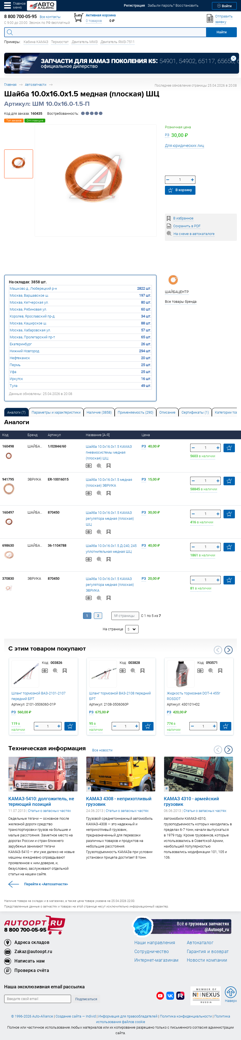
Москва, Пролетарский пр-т (32, 337)
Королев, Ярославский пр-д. (32, 316)
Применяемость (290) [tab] (135, 412)
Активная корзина (101, 15)
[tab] (16, 412)
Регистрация (134, 5)
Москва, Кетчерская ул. (29, 302)
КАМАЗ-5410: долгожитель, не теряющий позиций (41, 801)
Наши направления (154, 942)
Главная (10, 84)
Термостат (60, 41)
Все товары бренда (181, 301)
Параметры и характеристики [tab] (56, 412)
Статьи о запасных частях (49, 810)
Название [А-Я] (98, 434)
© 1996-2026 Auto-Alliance (32, 1016)
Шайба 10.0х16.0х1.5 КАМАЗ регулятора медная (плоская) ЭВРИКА (110, 584)
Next (228, 650)
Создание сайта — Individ (76, 1016)
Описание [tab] (167, 412)
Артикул (55, 434)
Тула (13, 385)
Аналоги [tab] (16, 412)
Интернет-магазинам (156, 960)
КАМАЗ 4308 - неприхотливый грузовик (119, 801)
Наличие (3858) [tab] (99, 412)
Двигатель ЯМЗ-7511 (118, 41)
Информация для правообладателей (127, 1016)
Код (5, 434)
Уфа (13, 371)
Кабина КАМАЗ (36, 41)
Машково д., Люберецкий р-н (33, 288)
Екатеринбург (21, 344)
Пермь (15, 364)
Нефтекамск (20, 358)
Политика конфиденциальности (186, 1016)
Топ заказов (13, 120)
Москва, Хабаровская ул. (30, 330)
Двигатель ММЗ (85, 41)
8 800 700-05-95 (25, 930)
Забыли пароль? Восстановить (173, 5)
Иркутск (16, 378)
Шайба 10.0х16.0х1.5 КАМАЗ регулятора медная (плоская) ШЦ (110, 518)
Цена (146, 434)
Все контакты (50, 17)
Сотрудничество (151, 951)
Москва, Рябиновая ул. (28, 309)
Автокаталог (200, 942)
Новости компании (207, 960)
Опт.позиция (35, 120)
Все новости (102, 750)
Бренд (32, 434)
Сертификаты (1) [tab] (195, 412)
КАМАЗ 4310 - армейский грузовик (191, 801)
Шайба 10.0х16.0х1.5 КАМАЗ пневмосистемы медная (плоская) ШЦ (109, 452)
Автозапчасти (35, 84)
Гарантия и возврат (208, 951)
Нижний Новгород (24, 351)
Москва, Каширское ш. (28, 323)
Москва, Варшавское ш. (29, 295)
